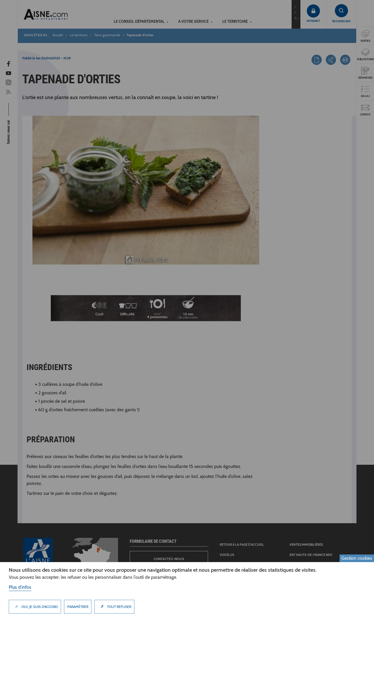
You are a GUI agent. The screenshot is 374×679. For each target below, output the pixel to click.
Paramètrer (77, 606)
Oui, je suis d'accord (35, 606)
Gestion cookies (356, 558)
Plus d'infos (20, 587)
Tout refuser (114, 606)
